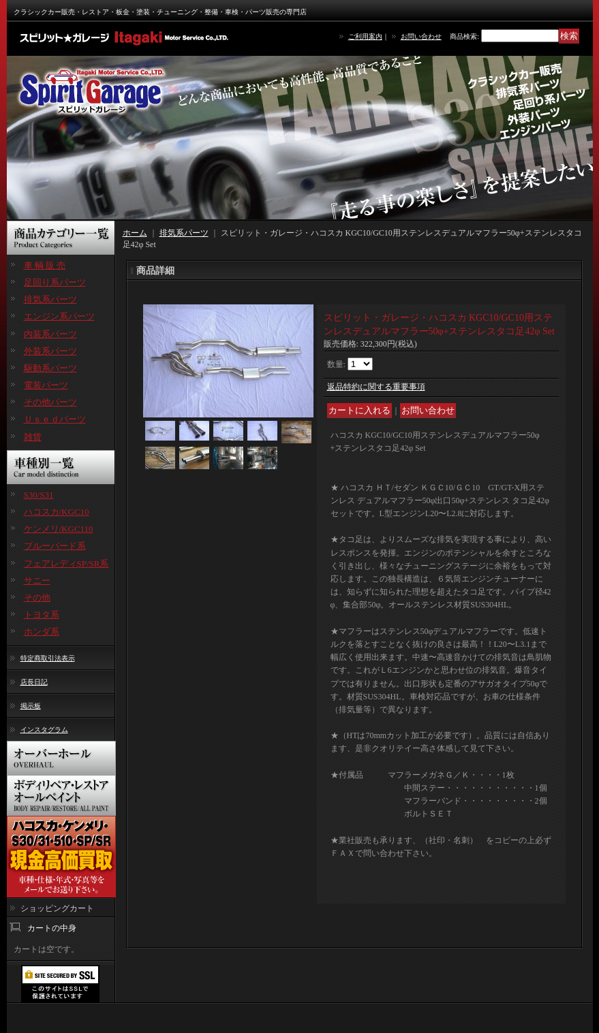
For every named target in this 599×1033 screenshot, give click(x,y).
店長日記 (34, 682)
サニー (37, 580)
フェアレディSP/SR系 (66, 563)
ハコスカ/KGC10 (56, 512)
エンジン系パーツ (59, 316)
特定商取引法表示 (47, 658)
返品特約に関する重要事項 (376, 387)
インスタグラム (44, 729)
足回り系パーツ (55, 282)
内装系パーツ (50, 334)
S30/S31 (39, 495)
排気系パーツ (50, 299)
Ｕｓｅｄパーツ (55, 419)
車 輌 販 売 (45, 265)
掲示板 (30, 706)
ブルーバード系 (55, 546)
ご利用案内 (365, 36)
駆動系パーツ (50, 368)
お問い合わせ (421, 36)
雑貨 (33, 437)
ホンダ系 (41, 631)
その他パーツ (50, 402)
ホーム (135, 233)
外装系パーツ (50, 351)
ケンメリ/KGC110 (58, 529)
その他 (37, 597)
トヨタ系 (41, 614)
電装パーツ (46, 385)
